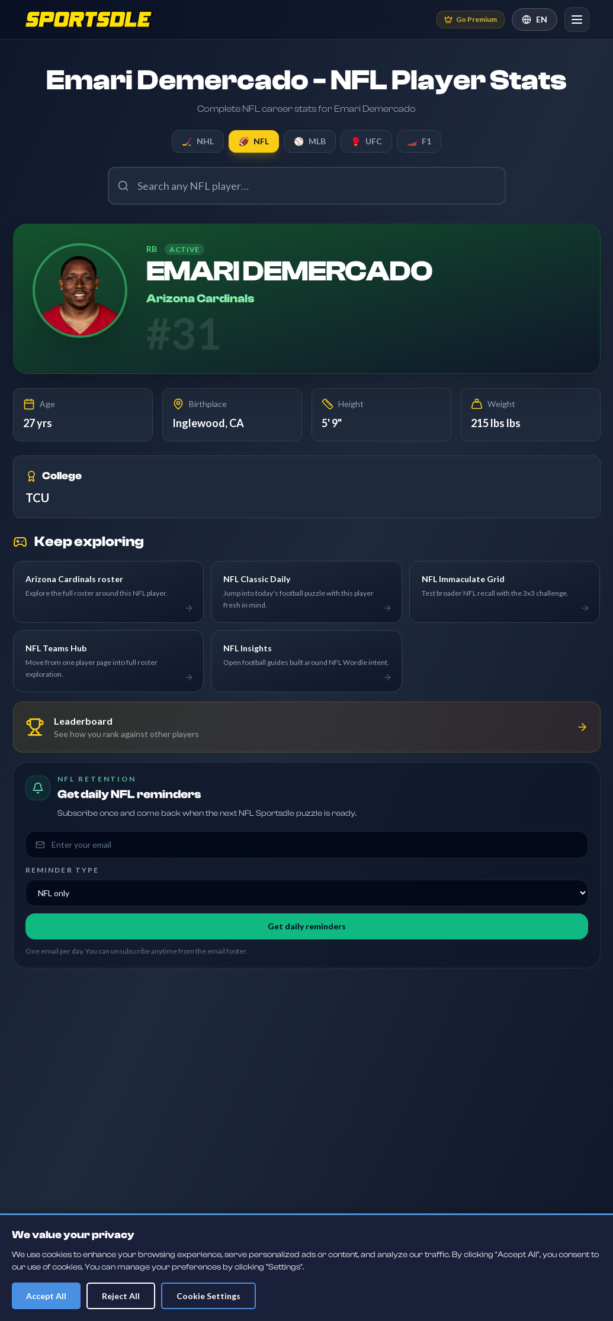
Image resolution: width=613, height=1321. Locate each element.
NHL (198, 141)
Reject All (121, 1296)
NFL (254, 141)
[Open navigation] (576, 19)
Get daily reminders (307, 926)
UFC (366, 141)
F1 (419, 141)
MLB (310, 141)
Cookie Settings (208, 1296)
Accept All (46, 1296)
